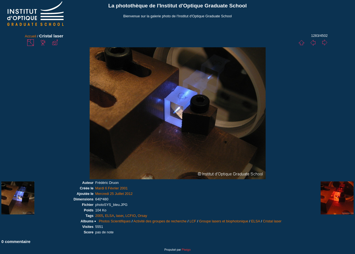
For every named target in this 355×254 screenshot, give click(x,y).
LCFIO (130, 216)
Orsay (142, 216)
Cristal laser (272, 221)
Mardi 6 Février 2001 (111, 188)
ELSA (109, 216)
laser (119, 216)
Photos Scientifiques (115, 221)
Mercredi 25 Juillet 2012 (114, 194)
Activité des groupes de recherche (159, 221)
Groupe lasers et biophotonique (223, 221)
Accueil (30, 36)
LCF (192, 221)
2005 (99, 216)
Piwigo (186, 249)
